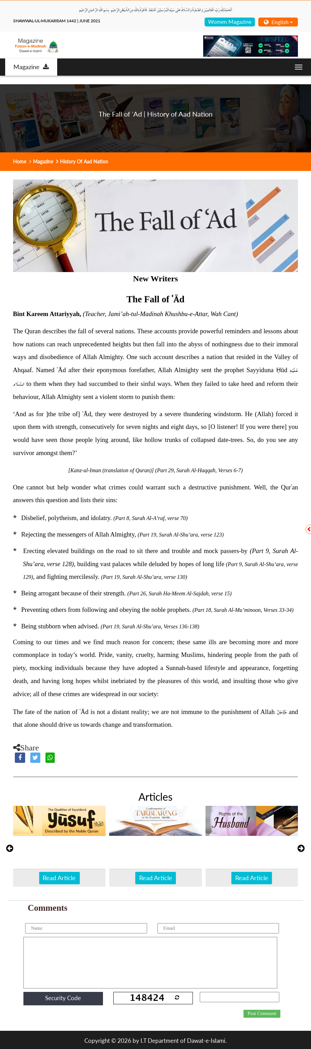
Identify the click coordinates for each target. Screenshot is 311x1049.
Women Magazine (229, 21)
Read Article (59, 878)
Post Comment (262, 1013)
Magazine (31, 67)
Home (19, 161)
